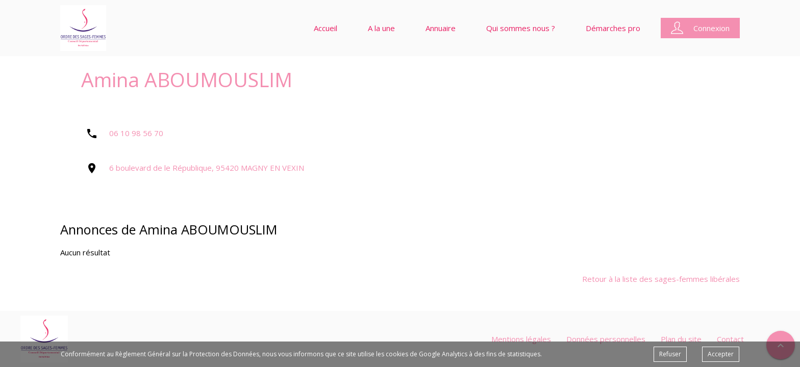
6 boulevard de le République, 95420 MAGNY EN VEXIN (206, 168)
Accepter (721, 354)
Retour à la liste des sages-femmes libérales (661, 279)
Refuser (670, 354)
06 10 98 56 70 (136, 133)
